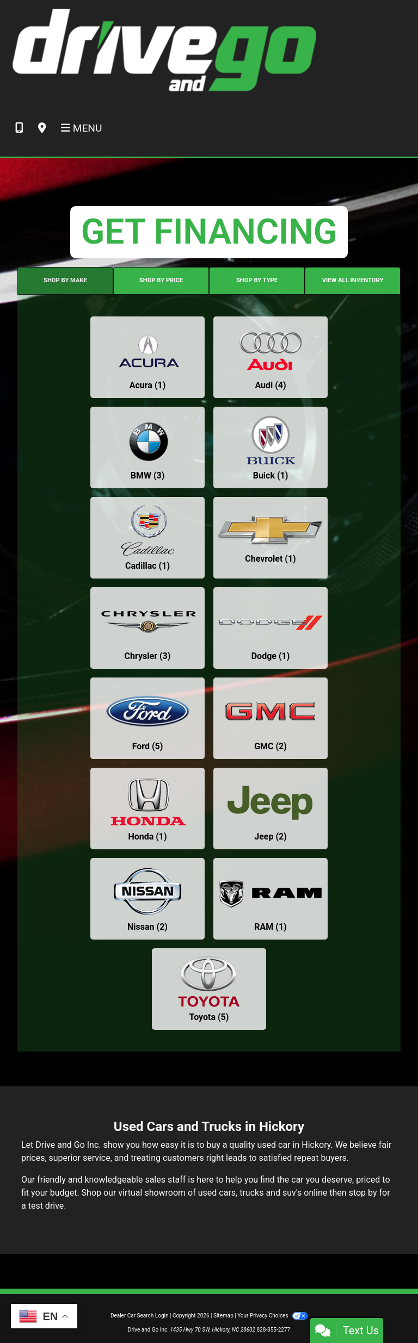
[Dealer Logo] (163, 50)
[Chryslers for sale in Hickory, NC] (147, 628)
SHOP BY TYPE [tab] (257, 280)
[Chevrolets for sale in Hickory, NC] (270, 538)
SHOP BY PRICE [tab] (161, 280)
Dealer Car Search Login (139, 1316)
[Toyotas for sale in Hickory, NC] (209, 989)
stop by (363, 1192)
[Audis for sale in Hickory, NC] (270, 357)
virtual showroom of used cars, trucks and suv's (210, 1192)
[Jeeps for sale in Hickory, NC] (270, 808)
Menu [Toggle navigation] (81, 128)
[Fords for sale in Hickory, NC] (147, 718)
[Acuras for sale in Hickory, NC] (147, 357)
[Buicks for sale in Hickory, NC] (270, 447)
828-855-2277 (273, 1330)
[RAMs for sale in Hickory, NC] (270, 899)
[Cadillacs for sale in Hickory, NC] (147, 538)
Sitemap (223, 1316)
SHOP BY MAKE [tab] (65, 280)
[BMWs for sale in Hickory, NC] (147, 447)
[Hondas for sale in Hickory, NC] (147, 808)
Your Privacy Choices (272, 1316)
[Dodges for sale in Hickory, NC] (270, 628)
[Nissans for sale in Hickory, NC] (147, 899)
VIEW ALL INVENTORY (353, 280)
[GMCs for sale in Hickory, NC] (270, 718)
